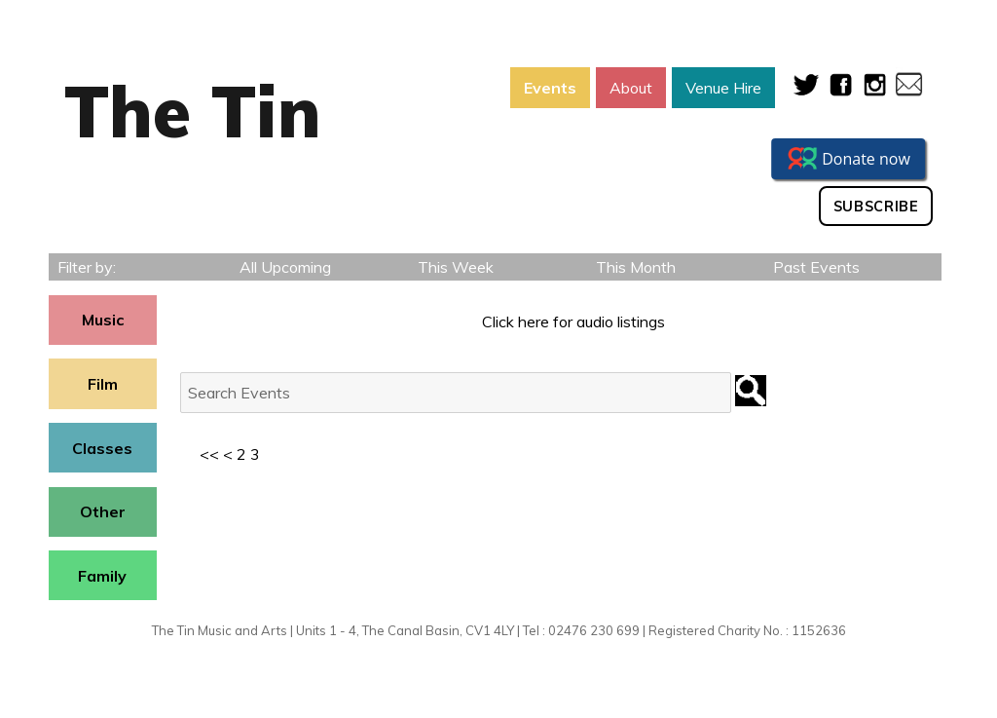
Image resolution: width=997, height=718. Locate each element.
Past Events (816, 267)
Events (550, 87)
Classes (102, 448)
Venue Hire (723, 87)
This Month (636, 267)
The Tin (192, 111)
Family (102, 576)
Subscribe (876, 206)
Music (103, 319)
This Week (456, 267)
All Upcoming (285, 267)
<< (209, 454)
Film (103, 384)
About (630, 87)
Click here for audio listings (573, 321)
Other (103, 511)
